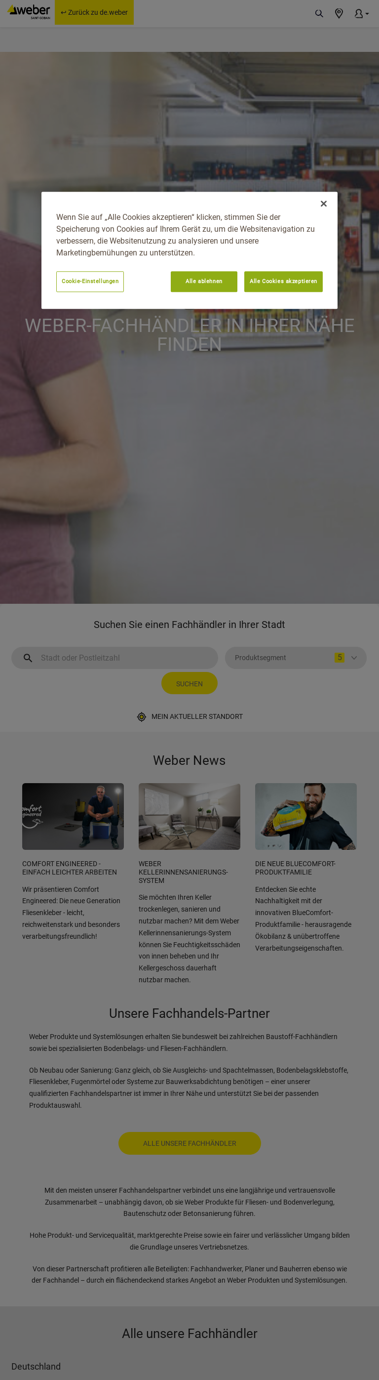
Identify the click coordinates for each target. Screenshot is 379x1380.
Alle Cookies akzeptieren (283, 281)
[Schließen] (324, 203)
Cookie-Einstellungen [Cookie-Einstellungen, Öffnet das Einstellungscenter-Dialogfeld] (90, 281)
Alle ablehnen (204, 281)
